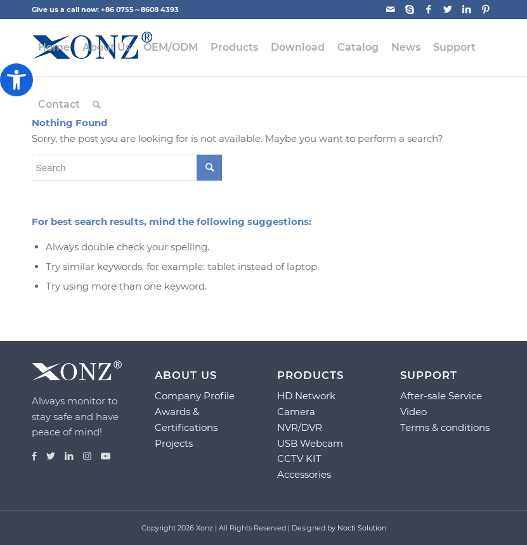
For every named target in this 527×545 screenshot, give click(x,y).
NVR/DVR (299, 427)
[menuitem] (54, 47)
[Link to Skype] (409, 9)
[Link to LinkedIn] (466, 9)
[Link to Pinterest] (485, 9)
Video (413, 412)
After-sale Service (441, 396)
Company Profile (195, 396)
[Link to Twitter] (447, 9)
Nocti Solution (361, 527)
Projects (174, 443)
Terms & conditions (445, 427)
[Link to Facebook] (428, 9)
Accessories (304, 474)
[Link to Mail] (390, 9)
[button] (16, 79)
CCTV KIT (299, 458)
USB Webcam (310, 443)
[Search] (96, 104)
